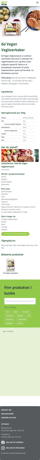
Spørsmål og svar (8, 418)
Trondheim (9, 315)
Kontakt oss (6, 410)
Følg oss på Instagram (12, 448)
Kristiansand (22, 319)
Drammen (20, 315)
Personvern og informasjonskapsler (13, 453)
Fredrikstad (10, 319)
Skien (29, 315)
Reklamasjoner (7, 414)
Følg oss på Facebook (12, 442)
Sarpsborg (9, 323)
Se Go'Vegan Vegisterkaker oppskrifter (15, 234)
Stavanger (25, 312)
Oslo (7, 312)
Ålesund (19, 323)
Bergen (15, 312)
